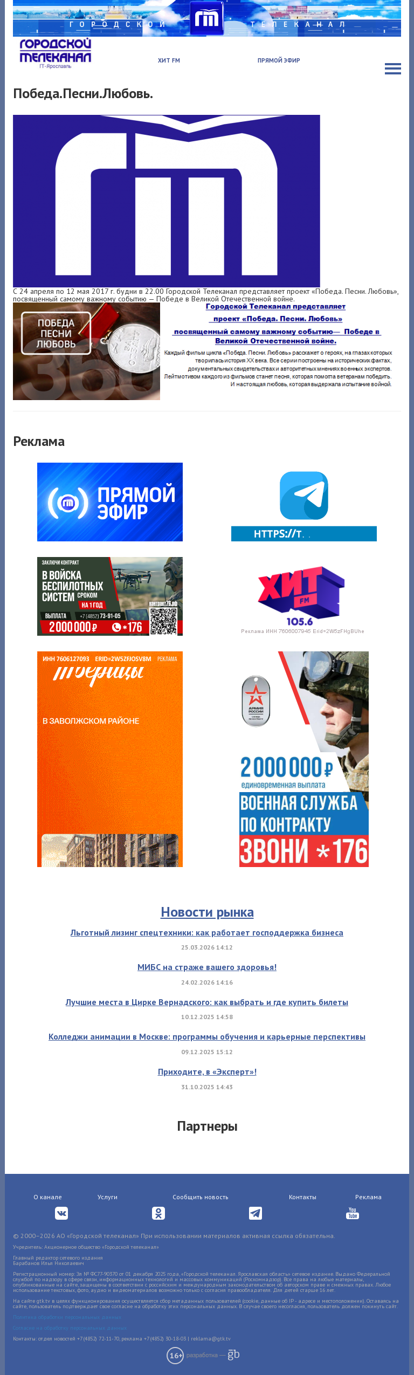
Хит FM (169, 60)
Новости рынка (207, 911)
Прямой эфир (279, 60)
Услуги (108, 1197)
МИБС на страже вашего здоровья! (207, 966)
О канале (47, 1197)
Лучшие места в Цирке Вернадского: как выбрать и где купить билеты (207, 1001)
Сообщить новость (200, 1197)
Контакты (302, 1197)
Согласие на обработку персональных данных (70, 1327)
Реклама (368, 1197)
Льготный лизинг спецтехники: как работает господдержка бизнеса (207, 932)
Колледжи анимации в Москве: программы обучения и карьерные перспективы (207, 1036)
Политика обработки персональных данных (67, 1317)
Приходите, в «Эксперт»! (207, 1071)
